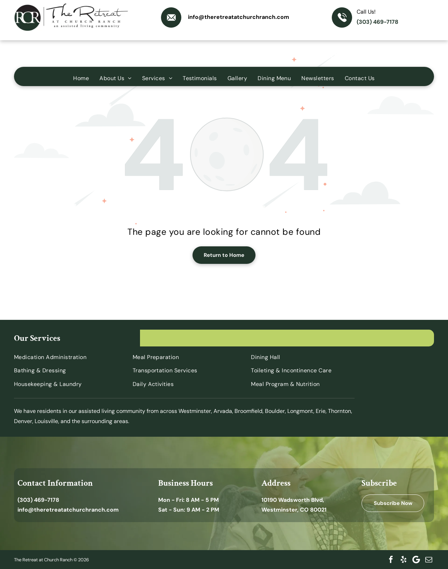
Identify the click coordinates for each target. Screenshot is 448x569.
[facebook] (391, 559)
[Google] (416, 559)
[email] (429, 559)
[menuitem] (81, 78)
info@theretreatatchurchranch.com (238, 17)
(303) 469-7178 (377, 22)
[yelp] (403, 559)
